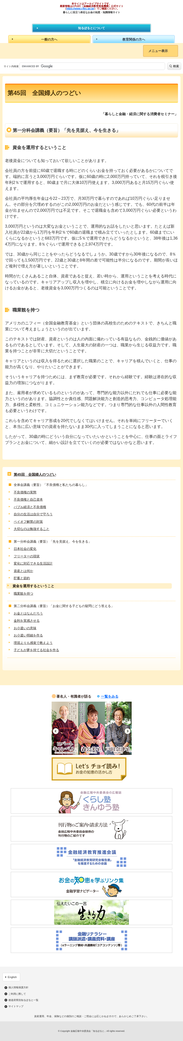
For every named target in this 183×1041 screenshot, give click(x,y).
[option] (65, 728)
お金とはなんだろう (28, 613)
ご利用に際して (17, 994)
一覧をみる (109, 696)
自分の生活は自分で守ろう (33, 514)
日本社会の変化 (25, 549)
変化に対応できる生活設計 (33, 563)
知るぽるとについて (91, 28)
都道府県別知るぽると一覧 (23, 1000)
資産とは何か (23, 571)
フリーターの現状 (27, 556)
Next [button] (127, 731)
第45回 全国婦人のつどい (35, 474)
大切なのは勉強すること (31, 529)
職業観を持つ (23, 593)
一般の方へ (49, 39)
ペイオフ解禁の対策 (28, 521)
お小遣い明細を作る (28, 635)
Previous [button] (56, 731)
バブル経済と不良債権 (30, 507)
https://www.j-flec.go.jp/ (80, 8)
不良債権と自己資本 (28, 499)
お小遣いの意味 (25, 628)
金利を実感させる (27, 621)
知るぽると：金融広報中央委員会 (92, 18)
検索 (176, 66)
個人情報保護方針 (18, 987)
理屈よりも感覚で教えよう (33, 643)
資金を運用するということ (33, 586)
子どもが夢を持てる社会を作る (36, 650)
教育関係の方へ (133, 39)
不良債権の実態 (25, 492)
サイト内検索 (11, 66)
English (12, 977)
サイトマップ (15, 1006)
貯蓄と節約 (22, 578)
